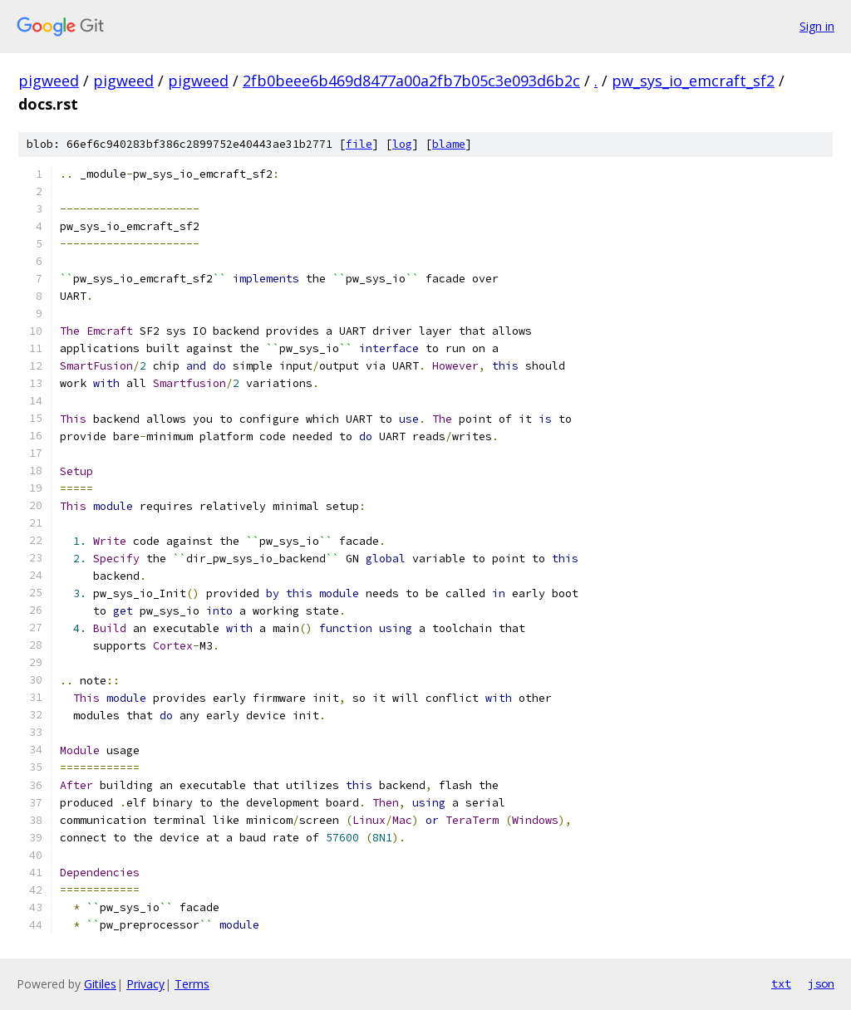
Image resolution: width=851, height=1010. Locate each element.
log (402, 144)
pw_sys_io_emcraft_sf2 (693, 81)
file (359, 144)
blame (448, 144)
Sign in (816, 26)
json (821, 983)
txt (781, 983)
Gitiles (100, 984)
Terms (192, 984)
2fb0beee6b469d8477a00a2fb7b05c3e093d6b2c (411, 81)
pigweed (48, 81)
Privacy (145, 984)
